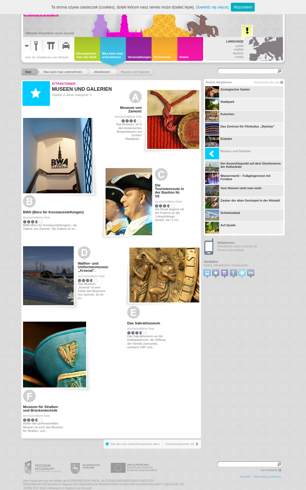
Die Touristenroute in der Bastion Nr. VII (169, 190)
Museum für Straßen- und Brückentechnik (41, 408)
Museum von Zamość (131, 109)
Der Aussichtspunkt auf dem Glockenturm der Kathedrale (243, 166)
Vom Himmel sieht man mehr (233, 190)
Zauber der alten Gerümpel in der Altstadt (242, 203)
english (238, 49)
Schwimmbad (222, 215)
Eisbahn (218, 141)
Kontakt (245, 476)
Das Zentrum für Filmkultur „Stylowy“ (239, 129)
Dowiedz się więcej (212, 7)
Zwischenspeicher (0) (179, 444)
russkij (239, 56)
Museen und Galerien (228, 153)
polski (239, 45)
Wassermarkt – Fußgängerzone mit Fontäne (237, 178)
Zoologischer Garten (227, 92)
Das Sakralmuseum (143, 323)
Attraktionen (63, 83)
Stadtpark (219, 104)
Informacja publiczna (267, 476)
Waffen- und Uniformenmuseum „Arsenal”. (93, 267)
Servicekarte (269, 470)
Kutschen (219, 116)
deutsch (238, 53)
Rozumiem (243, 7)
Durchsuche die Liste (267, 82)
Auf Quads (220, 227)
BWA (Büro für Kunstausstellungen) (53, 212)
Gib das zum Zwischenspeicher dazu (135, 444)
